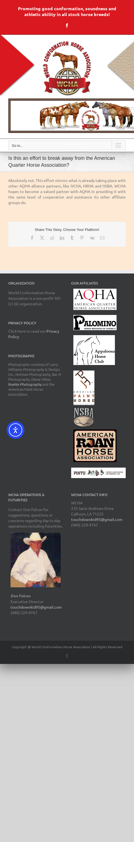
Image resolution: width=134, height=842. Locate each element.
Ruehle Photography (25, 384)
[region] (67, 115)
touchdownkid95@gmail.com (36, 606)
